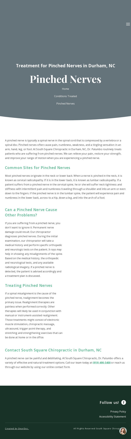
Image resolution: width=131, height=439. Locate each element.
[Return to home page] (65, 24)
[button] (123, 402)
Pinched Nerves (65, 103)
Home (65, 89)
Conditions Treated (65, 96)
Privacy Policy (118, 411)
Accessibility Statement (112, 416)
